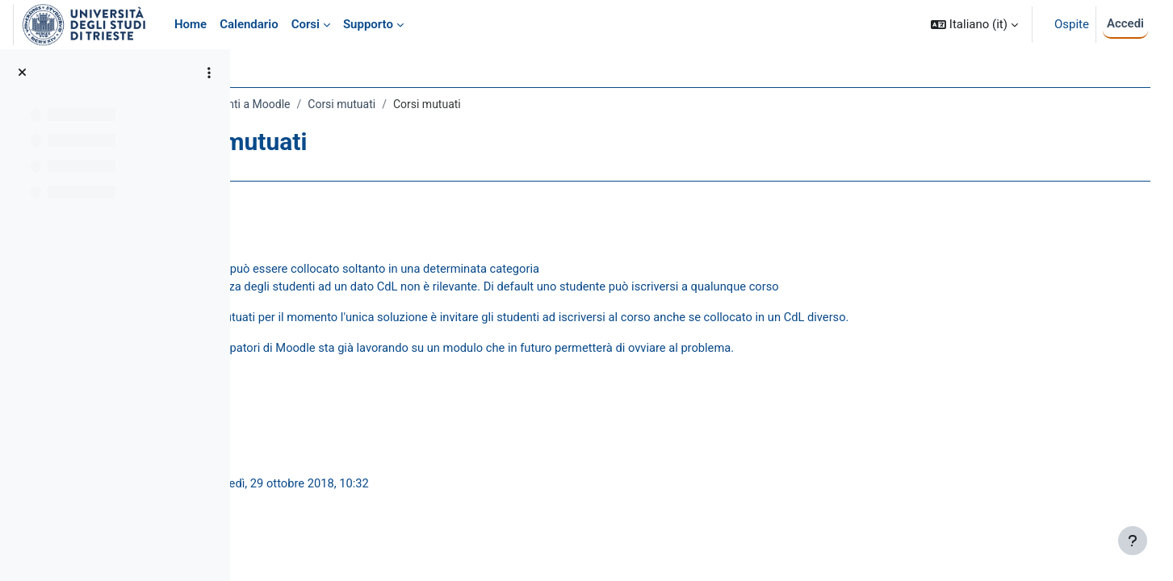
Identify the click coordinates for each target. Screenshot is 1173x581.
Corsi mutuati (485, 104)
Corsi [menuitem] (305, 24)
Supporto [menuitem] (368, 24)
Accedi (1125, 23)
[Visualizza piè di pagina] (1132, 540)
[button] (974, 24)
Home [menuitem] (190, 24)
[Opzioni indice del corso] (209, 72)
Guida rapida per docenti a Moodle (348, 104)
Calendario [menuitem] (249, 24)
